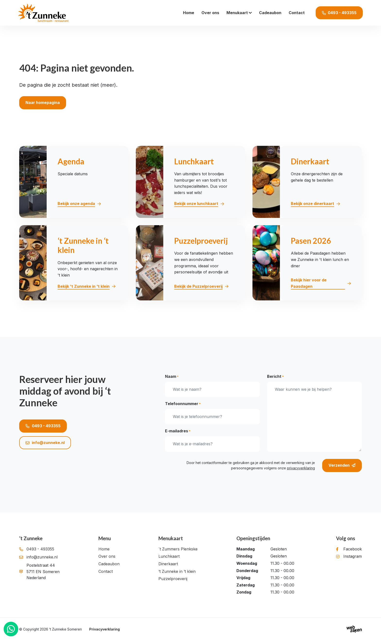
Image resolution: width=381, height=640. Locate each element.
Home (188, 12)
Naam (172, 376)
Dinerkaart (168, 563)
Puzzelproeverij (172, 578)
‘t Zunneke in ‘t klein (177, 571)
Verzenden (342, 465)
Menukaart (237, 12)
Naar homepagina (43, 102)
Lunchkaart (169, 556)
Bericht (275, 376)
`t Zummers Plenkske (178, 549)
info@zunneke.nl (45, 442)
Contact (297, 12)
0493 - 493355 (43, 425)
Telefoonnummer (183, 404)
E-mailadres (177, 431)
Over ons (210, 12)
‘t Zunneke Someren (65, 629)
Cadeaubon (270, 12)
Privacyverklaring (104, 629)
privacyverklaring (301, 468)
